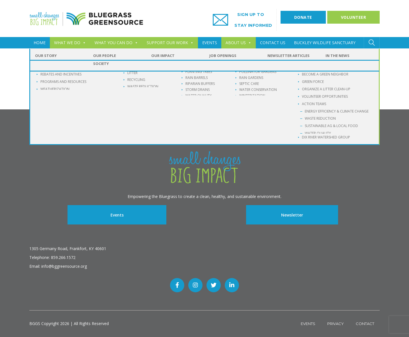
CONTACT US (272, 42)
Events (117, 215)
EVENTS (209, 42)
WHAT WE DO (70, 42)
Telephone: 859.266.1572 (52, 257)
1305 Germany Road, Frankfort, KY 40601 (67, 248)
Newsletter (292, 215)
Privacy (335, 323)
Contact (365, 323)
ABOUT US (238, 42)
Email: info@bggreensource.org (58, 266)
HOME (40, 42)
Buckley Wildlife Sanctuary (324, 42)
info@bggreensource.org (189, 91)
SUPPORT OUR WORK (170, 42)
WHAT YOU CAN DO (116, 42)
